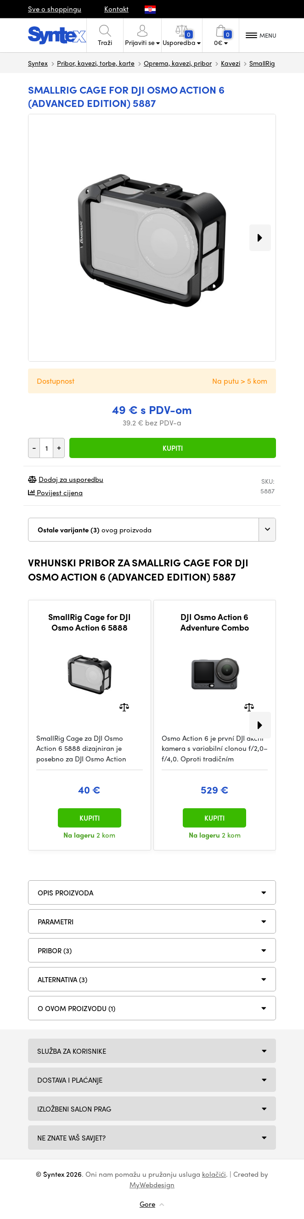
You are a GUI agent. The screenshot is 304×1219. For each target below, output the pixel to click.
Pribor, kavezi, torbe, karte (96, 62)
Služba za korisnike (71, 1051)
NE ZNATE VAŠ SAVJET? (71, 1138)
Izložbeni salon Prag (74, 1109)
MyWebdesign (152, 1185)
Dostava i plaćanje (69, 1080)
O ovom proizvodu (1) (76, 1008)
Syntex (38, 62)
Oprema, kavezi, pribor (178, 62)
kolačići (214, 1174)
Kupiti (173, 448)
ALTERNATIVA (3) (62, 979)
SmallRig (262, 62)
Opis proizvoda (65, 893)
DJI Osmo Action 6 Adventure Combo (214, 622)
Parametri (55, 922)
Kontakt (116, 9)
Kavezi (230, 62)
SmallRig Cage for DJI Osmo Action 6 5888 (89, 622)
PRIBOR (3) (55, 950)
